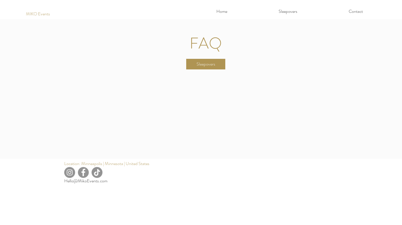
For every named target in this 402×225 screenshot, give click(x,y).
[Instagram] (69, 172)
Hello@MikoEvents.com (85, 181)
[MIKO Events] (37, 14)
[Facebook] (83, 172)
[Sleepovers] (206, 64)
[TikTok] (97, 172)
